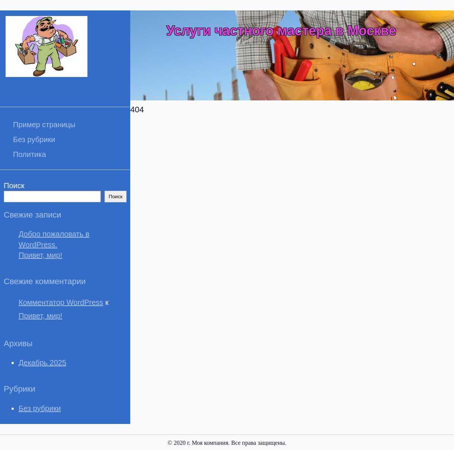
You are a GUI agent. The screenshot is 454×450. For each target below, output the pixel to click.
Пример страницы (44, 124)
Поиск (14, 185)
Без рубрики (34, 139)
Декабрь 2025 (42, 363)
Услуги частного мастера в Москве (281, 30)
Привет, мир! (40, 255)
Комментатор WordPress (61, 302)
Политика (29, 154)
